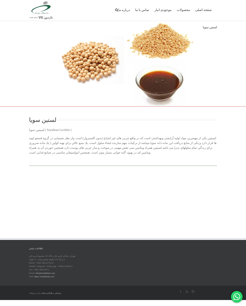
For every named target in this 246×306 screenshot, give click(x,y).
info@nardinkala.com (45, 273)
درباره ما (124, 10)
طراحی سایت (47, 293)
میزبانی (58, 293)
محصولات (183, 10)
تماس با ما (142, 10)
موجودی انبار (163, 10)
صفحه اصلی (203, 10)
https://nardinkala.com (44, 276)
